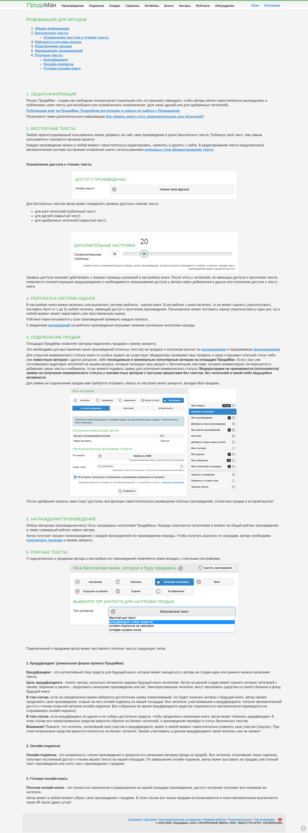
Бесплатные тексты (51, 34)
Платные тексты (49, 56)
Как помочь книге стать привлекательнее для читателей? (155, 117)
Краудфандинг (55, 60)
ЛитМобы (152, 5)
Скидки (114, 5)
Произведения (73, 5)
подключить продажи (44, 541)
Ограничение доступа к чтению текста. (76, 38)
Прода (41, 5)
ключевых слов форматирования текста (179, 150)
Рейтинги (203, 5)
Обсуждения (224, 5)
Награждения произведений (59, 51)
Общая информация (52, 29)
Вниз (303, 828)
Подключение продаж (53, 47)
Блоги (168, 5)
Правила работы (214, 820)
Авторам (150, 820)
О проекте (135, 820)
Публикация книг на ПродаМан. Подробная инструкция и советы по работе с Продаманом (103, 111)
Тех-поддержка (265, 820)
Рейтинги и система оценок (58, 43)
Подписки (96, 5)
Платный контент (240, 820)
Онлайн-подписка (58, 65)
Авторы (185, 5)
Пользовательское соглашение (179, 820)
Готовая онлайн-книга (62, 69)
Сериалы (132, 5)
